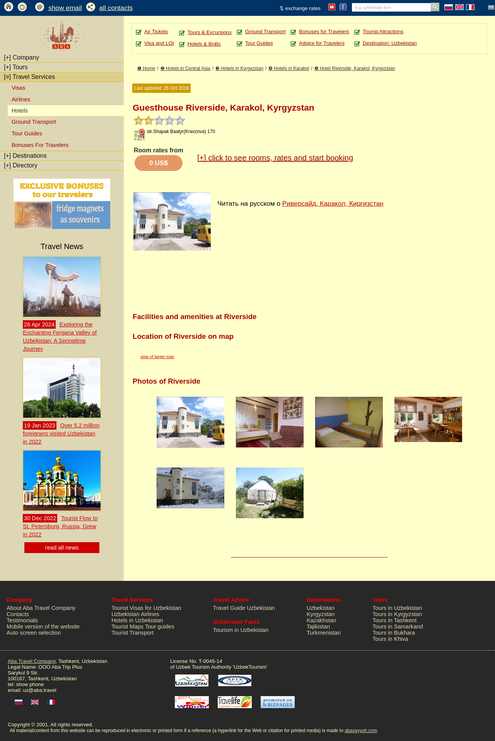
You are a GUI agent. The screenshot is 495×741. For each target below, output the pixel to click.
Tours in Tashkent (394, 620)
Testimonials (22, 620)
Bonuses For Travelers (40, 145)
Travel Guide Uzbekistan (244, 608)
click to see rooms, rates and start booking (275, 158)
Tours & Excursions (210, 32)
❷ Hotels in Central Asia (185, 68)
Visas (19, 88)
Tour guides (159, 626)
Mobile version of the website (43, 626)
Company (21, 57)
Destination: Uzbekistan (390, 43)
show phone (30, 684)
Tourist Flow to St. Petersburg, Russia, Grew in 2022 (60, 526)
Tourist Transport (132, 633)
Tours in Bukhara (393, 633)
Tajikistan (318, 626)
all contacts (116, 8)
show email (65, 8)
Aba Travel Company (31, 661)
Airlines (21, 99)
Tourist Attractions (383, 31)
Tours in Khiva (390, 639)
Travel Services (29, 76)
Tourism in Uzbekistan (240, 630)
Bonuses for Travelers (324, 31)
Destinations (25, 155)
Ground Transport (34, 122)
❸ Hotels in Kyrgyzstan (239, 68)
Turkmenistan (324, 633)
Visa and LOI (159, 43)
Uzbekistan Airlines (135, 614)
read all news (62, 548)
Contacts (18, 614)
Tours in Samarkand (397, 626)
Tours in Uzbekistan (397, 608)
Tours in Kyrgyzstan (397, 614)
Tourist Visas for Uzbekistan (146, 608)
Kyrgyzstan (321, 614)
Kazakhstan (321, 620)
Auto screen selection (34, 633)
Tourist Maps (127, 626)
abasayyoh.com (361, 730)
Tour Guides (27, 133)
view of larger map (157, 356)
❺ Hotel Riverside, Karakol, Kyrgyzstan (354, 68)
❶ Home (146, 68)
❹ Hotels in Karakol (288, 68)
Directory (21, 165)
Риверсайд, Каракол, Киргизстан (333, 203)
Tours (16, 67)
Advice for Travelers (322, 43)
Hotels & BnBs (204, 44)
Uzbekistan (321, 608)
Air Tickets (156, 31)
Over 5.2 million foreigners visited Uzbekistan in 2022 (61, 433)
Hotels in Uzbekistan (137, 620)
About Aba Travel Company (41, 608)
